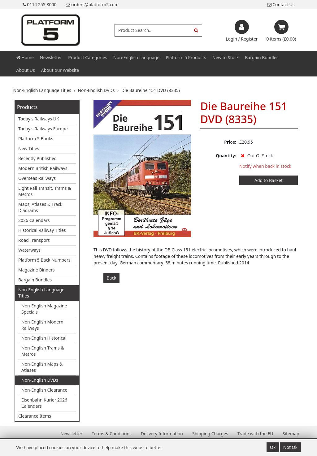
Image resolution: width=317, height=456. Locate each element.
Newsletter (51, 57)
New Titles (28, 148)
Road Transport (34, 240)
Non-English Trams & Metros (42, 351)
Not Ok (290, 447)
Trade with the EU (255, 433)
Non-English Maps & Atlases (42, 367)
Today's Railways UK (38, 119)
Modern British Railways (42, 168)
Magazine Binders (36, 270)
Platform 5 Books (35, 138)
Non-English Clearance (44, 390)
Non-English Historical (43, 338)
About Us (25, 70)
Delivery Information (162, 433)
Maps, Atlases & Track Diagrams (40, 207)
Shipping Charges (210, 433)
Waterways (29, 250)
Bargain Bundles (261, 57)
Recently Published (37, 158)
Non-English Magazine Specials (44, 309)
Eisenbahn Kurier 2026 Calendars (44, 403)
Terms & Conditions (112, 433)
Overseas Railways (37, 178)
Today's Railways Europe (43, 129)
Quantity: (226, 156)
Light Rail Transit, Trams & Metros (44, 191)
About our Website (60, 70)
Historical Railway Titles (42, 230)
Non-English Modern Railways (42, 325)
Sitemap (291, 433)
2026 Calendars (34, 220)
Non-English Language (136, 57)
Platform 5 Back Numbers (44, 260)
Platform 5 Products (186, 57)
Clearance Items (34, 416)
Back (111, 278)
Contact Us (281, 4)
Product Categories (87, 57)
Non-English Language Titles (41, 293)
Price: (230, 142)
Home (25, 57)
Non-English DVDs (39, 380)
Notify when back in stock (265, 166)
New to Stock (225, 57)
